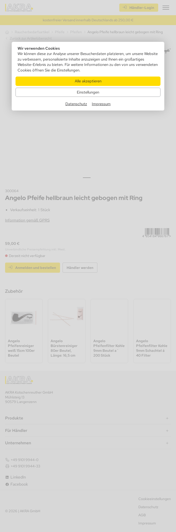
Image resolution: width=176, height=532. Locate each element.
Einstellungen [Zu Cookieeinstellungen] (88, 92)
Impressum (101, 103)
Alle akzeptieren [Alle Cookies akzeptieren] (88, 81)
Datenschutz (76, 103)
